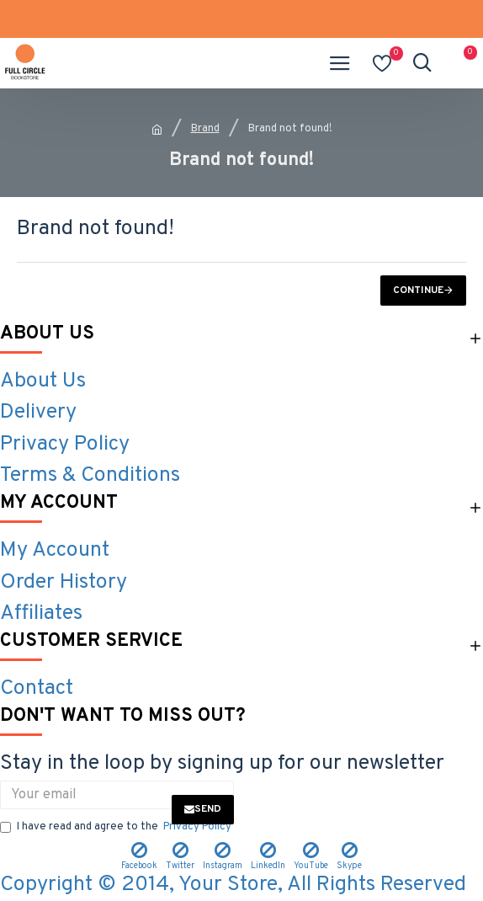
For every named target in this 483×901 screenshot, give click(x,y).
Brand (205, 129)
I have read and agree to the (117, 827)
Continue (418, 290)
